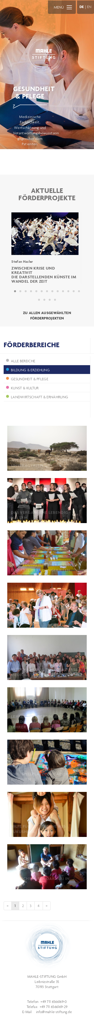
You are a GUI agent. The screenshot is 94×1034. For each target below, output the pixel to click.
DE (81, 6)
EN (89, 6)
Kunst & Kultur (22, 388)
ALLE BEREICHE (20, 361)
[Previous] (8, 905)
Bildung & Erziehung (28, 370)
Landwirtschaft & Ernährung (37, 397)
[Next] (47, 905)
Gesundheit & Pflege (27, 379)
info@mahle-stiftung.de (54, 1012)
